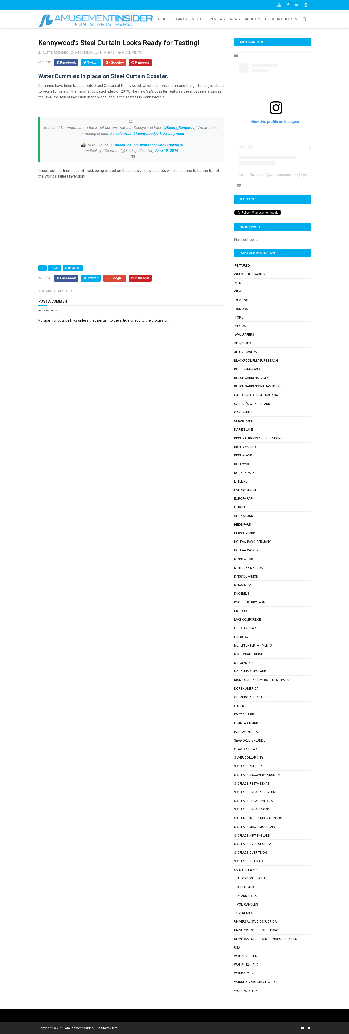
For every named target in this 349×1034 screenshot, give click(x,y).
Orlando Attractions (251, 697)
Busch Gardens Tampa (251, 378)
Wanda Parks (244, 973)
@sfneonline (121, 145)
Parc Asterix (244, 714)
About (250, 19)
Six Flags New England (252, 835)
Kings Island (244, 585)
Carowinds (243, 412)
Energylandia (245, 490)
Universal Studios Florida (255, 921)
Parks (181, 19)
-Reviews (241, 300)
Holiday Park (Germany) (253, 542)
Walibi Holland (246, 965)
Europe (240, 507)
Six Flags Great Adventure (255, 792)
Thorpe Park (244, 887)
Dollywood (243, 464)
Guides (164, 19)
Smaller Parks (245, 870)
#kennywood (173, 133)
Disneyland (243, 455)
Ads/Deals (242, 343)
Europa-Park (244, 498)
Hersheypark (244, 533)
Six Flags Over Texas (251, 852)
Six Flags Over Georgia (252, 844)
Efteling (240, 481)
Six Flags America (248, 766)
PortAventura (246, 732)
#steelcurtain (121, 133)
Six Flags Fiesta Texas (251, 783)
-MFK (237, 283)
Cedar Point (244, 421)
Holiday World (246, 550)
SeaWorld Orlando (250, 740)
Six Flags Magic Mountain (254, 827)
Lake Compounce (247, 619)
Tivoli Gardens (246, 904)
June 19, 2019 (166, 150)
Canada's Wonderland (252, 404)
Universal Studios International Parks (265, 939)
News (235, 19)
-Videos (240, 326)
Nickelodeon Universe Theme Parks (262, 680)
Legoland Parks (246, 628)
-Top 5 (238, 317)
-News (55, 268)
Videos (198, 19)
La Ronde (241, 611)
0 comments (132, 52)
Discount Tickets (281, 19)
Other (239, 706)
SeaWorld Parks (247, 749)
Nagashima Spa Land (250, 671)
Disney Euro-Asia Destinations (258, 438)
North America (246, 688)
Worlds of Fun (246, 991)
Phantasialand (246, 723)
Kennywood (72, 268)
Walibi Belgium (246, 956)
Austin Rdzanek (251, 175)
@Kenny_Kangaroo (179, 127)
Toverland (243, 913)
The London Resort (249, 878)
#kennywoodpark (147, 133)
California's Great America (256, 395)
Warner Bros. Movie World (256, 982)
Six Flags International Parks (258, 818)
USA (237, 947)
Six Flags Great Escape (252, 809)
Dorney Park (244, 473)
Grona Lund (243, 516)
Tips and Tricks (246, 896)
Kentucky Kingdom (249, 568)
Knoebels (241, 593)
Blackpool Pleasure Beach (256, 360)
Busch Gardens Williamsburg (257, 386)
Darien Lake (243, 429)
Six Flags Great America (253, 801)
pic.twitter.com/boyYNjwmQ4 (158, 145)
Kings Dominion (246, 576)
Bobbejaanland (247, 369)
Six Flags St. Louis (248, 861)
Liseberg (241, 637)
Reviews (217, 19)
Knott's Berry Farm (250, 602)
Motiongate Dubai (248, 654)
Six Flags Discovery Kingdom (257, 775)
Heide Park (242, 524)
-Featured (242, 265)
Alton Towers (245, 352)
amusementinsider (283, 175)
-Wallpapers (244, 334)
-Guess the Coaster (249, 274)
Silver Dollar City (248, 757)
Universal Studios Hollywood (258, 930)
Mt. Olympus (243, 663)
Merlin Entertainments (253, 645)
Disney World (245, 447)
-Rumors (241, 309)
